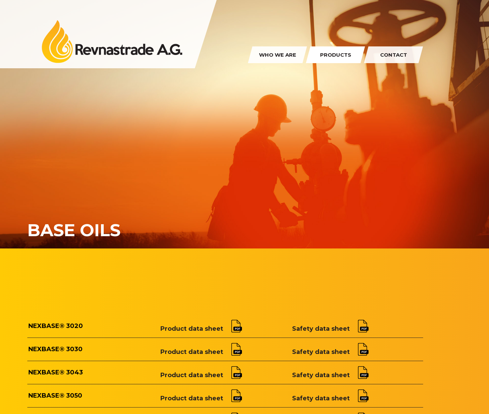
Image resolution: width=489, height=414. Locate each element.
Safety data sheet (330, 328)
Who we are (277, 55)
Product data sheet (201, 328)
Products (335, 55)
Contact (393, 55)
